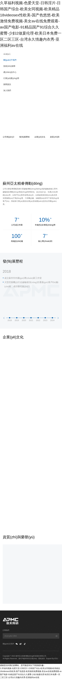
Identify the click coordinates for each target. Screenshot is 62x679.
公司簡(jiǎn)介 (8, 137)
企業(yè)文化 (39, 137)
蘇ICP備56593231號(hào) (28, 659)
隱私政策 (41, 659)
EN (58, 53)
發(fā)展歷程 (24, 137)
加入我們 (7, 90)
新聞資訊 (7, 84)
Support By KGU (52, 659)
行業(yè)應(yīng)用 (11, 78)
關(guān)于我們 (9, 60)
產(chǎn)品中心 (9, 72)
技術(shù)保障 (9, 66)
